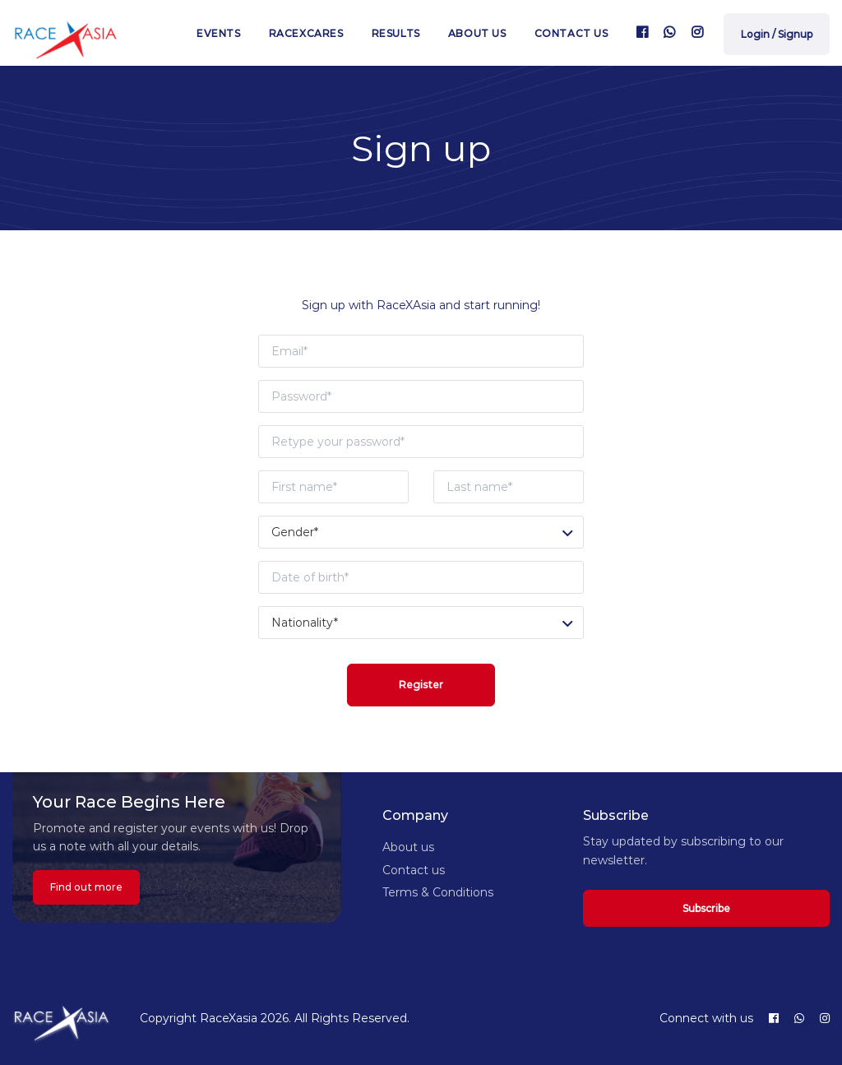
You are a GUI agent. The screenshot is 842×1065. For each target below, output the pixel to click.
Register (421, 684)
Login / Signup (776, 34)
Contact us (571, 33)
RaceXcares (306, 33)
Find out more (86, 887)
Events (219, 33)
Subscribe (706, 908)
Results (396, 33)
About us (477, 33)
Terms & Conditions (437, 892)
